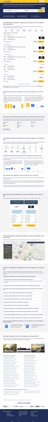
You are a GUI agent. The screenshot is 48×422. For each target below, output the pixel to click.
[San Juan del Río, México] (19, 11)
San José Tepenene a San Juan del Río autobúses (31, 379)
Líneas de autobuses (11, 416)
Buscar (41, 41)
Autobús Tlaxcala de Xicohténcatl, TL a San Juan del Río (31, 385)
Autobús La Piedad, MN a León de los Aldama (10, 368)
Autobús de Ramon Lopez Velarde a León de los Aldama (11, 374)
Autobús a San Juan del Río (26, 400)
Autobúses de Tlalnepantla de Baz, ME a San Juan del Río (32, 382)
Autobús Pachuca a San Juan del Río (29, 374)
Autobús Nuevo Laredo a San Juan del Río (30, 373)
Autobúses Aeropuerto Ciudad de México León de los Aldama (12, 391)
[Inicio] (7, 1)
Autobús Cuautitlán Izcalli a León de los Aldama (10, 359)
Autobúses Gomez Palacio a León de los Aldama (10, 362)
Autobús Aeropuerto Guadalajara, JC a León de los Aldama (12, 393)
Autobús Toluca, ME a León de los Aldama (9, 382)
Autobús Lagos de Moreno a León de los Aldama (10, 370)
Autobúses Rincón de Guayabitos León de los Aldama (11, 376)
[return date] (34, 11)
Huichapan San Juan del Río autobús (29, 365)
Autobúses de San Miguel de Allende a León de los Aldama (12, 379)
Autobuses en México (10, 400)
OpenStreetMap (40, 260)
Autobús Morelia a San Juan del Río (29, 371)
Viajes (20, 416)
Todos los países (34, 416)
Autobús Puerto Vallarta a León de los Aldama (10, 373)
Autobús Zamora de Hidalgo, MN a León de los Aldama (11, 385)
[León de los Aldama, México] (8, 11)
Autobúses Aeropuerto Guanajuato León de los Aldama (11, 394)
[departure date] (27, 11)
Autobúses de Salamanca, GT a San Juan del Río (31, 376)
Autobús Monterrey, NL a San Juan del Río (30, 370)
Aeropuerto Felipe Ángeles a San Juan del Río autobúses (32, 393)
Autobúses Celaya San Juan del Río (29, 359)
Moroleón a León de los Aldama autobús (9, 371)
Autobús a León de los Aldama (18, 400)
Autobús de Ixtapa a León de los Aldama (9, 365)
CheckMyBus (5, 400)
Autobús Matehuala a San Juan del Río (29, 368)
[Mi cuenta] (37, 1)
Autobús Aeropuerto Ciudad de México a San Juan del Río (32, 391)
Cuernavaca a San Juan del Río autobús (29, 362)
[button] (16, 257)
